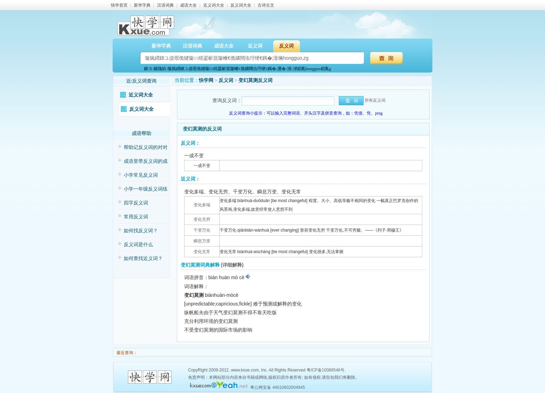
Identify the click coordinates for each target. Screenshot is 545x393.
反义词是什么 (138, 244)
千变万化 (202, 230)
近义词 (255, 46)
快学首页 (119, 5)
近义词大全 (213, 5)
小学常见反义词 (141, 175)
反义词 (286, 46)
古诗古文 (266, 5)
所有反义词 (375, 100)
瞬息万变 (202, 241)
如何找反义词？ (141, 230)
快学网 (206, 80)
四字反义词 (136, 203)
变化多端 (202, 204)
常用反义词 (136, 216)
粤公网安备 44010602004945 (277, 387)
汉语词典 (165, 5)
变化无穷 (202, 219)
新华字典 (142, 5)
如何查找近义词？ (143, 258)
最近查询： (126, 352)
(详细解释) (232, 265)
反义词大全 (240, 5)
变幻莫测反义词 (255, 80)
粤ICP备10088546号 (325, 370)
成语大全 (188, 5)
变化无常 (202, 251)
